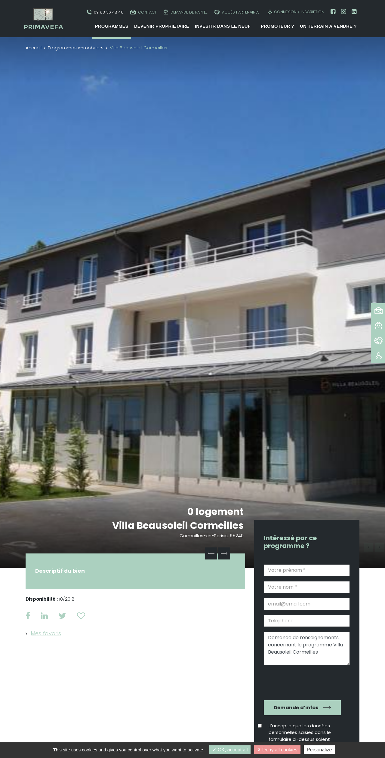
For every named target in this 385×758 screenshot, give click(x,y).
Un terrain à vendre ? (328, 26)
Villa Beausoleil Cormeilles (178, 525)
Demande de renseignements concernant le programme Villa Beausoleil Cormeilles (307, 648)
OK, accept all (230, 749)
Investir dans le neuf (223, 26)
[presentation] (302, 682)
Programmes (111, 26)
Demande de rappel (185, 12)
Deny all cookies (277, 749)
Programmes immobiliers (75, 48)
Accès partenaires (237, 12)
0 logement (215, 511)
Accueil (34, 48)
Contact (143, 12)
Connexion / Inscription (295, 12)
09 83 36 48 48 (105, 12)
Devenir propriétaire (161, 26)
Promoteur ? (277, 26)
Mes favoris (46, 633)
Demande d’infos (296, 707)
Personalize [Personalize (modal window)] (319, 749)
